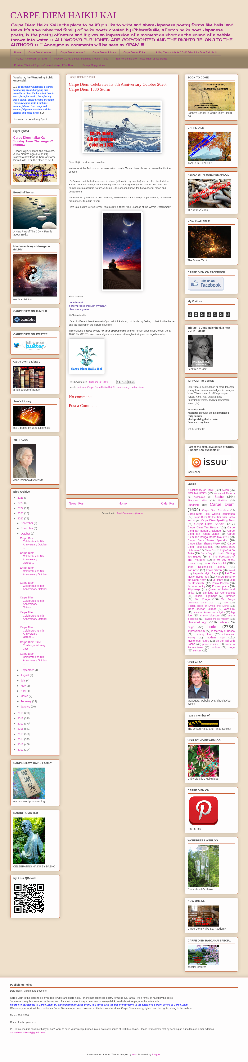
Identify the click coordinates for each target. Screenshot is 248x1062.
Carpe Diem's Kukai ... (136, 52)
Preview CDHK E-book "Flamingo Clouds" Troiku (81, 58)
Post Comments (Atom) (130, 513)
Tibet (225, 602)
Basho (219, 497)
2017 (20, 723)
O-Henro (218, 579)
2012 (20, 749)
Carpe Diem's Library (104, 52)
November (27, 528)
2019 (20, 713)
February (26, 701)
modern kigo (216, 637)
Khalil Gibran (214, 570)
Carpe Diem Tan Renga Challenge (211, 529)
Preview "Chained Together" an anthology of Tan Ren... (44, 65)
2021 (20, 513)
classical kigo (198, 622)
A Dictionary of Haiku (201, 489)
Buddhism (194, 504)
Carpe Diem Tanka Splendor (207, 540)
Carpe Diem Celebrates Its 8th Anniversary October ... (33, 543)
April (24, 690)
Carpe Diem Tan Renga (203, 527)
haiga (191, 627)
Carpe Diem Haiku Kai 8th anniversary (108, 387)
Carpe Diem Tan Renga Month (211, 532)
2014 (20, 739)
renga (231, 647)
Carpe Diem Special (209, 524)
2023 (20, 503)
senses (197, 650)
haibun (223, 622)
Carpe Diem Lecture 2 (73, 52)
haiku (134, 387)
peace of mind (210, 644)
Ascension (199, 497)
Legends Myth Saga (205, 573)
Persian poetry (196, 586)
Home (17, 52)
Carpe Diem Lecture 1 (41, 52)
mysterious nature (198, 640)
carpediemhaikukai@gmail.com (27, 1032)
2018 (20, 718)
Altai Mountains (197, 493)
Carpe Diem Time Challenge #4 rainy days (32, 645)
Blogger (156, 1054)
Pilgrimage (194, 589)
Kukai (232, 570)
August (25, 675)
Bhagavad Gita (197, 500)
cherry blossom (210, 615)
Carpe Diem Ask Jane (215, 510)
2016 (20, 728)
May (23, 685)
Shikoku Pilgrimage (205, 595)
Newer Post (76, 503)
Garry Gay (206, 553)
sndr (134, 1054)
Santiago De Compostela (219, 592)
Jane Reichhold (214, 563)
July (23, 680)
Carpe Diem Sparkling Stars (218, 520)
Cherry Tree (210, 550)
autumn (82, 387)
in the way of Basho (223, 630)
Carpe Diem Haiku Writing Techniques (211, 513)
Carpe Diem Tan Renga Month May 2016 (211, 535)
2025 (20, 497)
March (25, 696)
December (27, 523)
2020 (20, 518)
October (26, 533)
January (26, 706)
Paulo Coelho (220, 583)
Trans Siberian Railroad (202, 608)
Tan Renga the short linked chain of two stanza (142, 58)
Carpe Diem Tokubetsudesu (211, 545)
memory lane (203, 634)
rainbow (215, 647)
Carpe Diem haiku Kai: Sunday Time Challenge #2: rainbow (33, 141)
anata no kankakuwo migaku (209, 612)
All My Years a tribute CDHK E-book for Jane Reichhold (186, 52)
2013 (20, 744)
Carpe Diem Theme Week (204, 543)
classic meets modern (217, 619)
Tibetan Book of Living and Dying (208, 606)
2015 (20, 734)
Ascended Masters (224, 493)
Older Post (168, 503)
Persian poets (220, 586)
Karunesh (193, 570)
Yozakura (229, 608)
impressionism (196, 630)
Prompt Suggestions (94, 65)
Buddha (222, 500)
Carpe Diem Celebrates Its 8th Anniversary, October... (32, 557)
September (27, 670)
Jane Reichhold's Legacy (206, 566)
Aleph (225, 489)
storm (141, 387)
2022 (20, 508)
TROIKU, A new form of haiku (30, 58)
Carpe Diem (222, 504)
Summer (230, 595)
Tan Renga (202, 599)
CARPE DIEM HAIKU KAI (63, 15)
